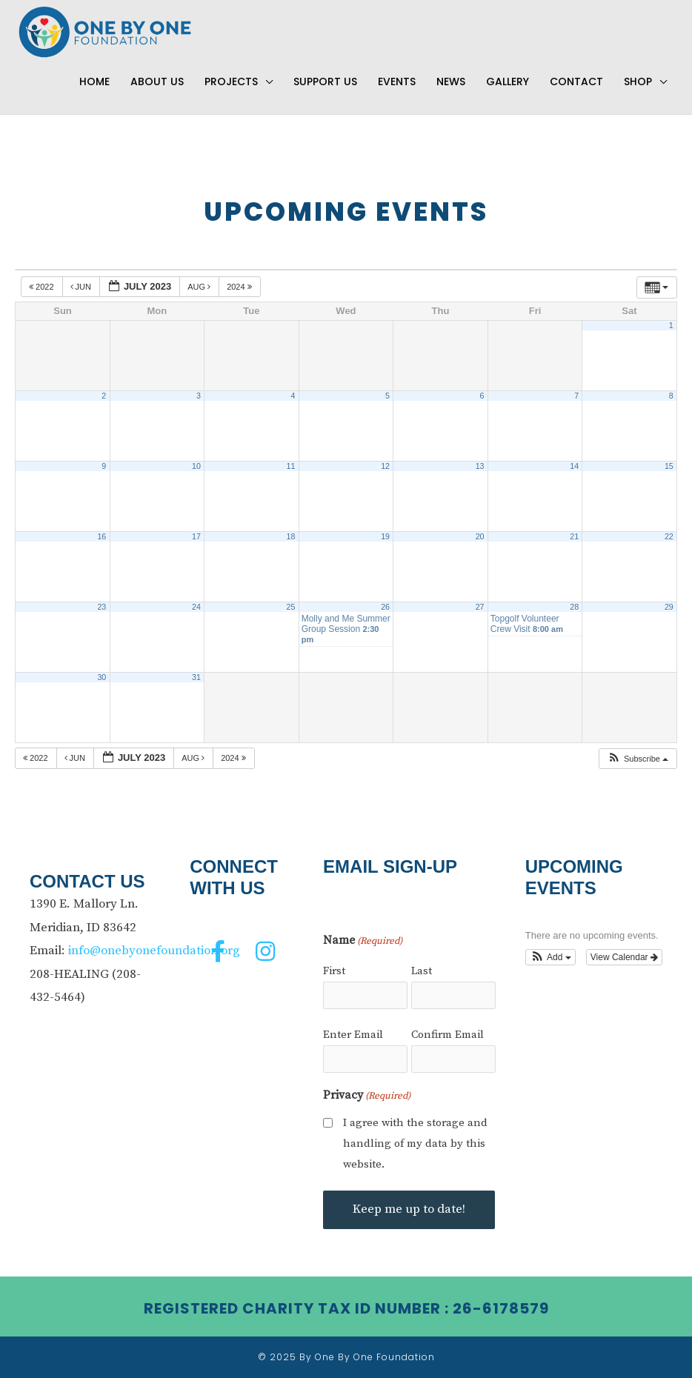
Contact (576, 82)
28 (574, 607)
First (334, 972)
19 (385, 537)
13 (480, 466)
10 (196, 466)
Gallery (507, 82)
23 (101, 607)
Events (397, 82)
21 (574, 537)
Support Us (325, 82)
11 (291, 466)
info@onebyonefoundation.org (154, 950)
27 (480, 607)
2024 (240, 287)
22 (669, 537)
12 (385, 466)
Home (94, 82)
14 (574, 466)
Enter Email (353, 1035)
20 (480, 537)
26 (385, 607)
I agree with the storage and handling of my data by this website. (415, 1143)
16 (101, 537)
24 (196, 607)
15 (669, 466)
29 (669, 607)
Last (421, 972)
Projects (231, 82)
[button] (637, 759)
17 (196, 537)
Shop (638, 82)
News (450, 82)
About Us (157, 82)
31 (196, 677)
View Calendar (624, 957)
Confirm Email (447, 1035)
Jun (82, 287)
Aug (200, 287)
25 (291, 607)
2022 (42, 287)
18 (291, 537)
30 (101, 677)
